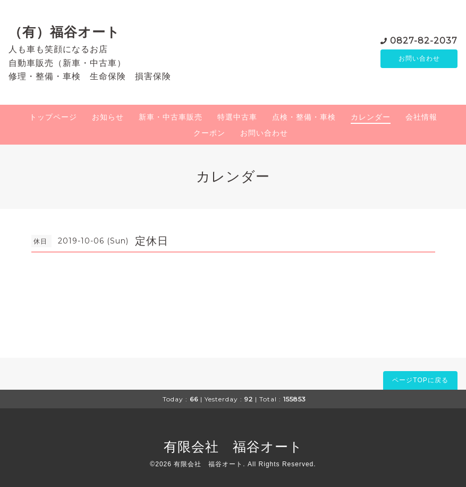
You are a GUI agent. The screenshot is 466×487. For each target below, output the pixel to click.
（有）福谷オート (64, 32)
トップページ (53, 117)
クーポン (209, 133)
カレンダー (371, 117)
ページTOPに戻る (420, 380)
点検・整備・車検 (304, 117)
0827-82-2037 (423, 40)
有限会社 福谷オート (233, 446)
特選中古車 (237, 117)
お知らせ (108, 117)
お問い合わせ (419, 58)
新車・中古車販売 (170, 117)
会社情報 (421, 117)
